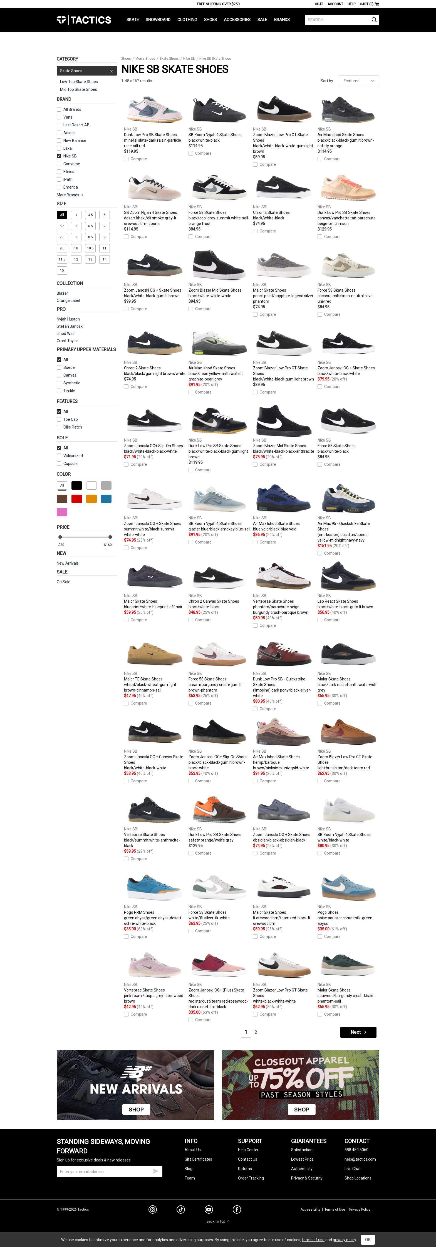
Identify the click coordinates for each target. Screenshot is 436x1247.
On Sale (63, 582)
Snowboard (158, 19)
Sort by (327, 81)
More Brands (70, 195)
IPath (68, 179)
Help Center (248, 1150)
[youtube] (209, 1211)
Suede (69, 367)
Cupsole (70, 463)
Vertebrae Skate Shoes (284, 587)
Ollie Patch (72, 427)
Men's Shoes (145, 59)
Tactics (84, 20)
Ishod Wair (66, 333)
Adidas (69, 133)
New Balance (74, 140)
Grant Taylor (67, 341)
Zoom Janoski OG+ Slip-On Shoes (155, 429)
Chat (319, 4)
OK (368, 1240)
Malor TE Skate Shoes (155, 665)
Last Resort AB (76, 125)
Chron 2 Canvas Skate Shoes (219, 585)
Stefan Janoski (70, 326)
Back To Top (218, 1221)
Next (359, 1032)
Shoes (210, 19)
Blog (188, 1168)
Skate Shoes (87, 71)
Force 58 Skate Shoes (219, 198)
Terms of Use (334, 1209)
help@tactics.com (360, 1159)
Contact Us (247, 1159)
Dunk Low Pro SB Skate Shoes (155, 121)
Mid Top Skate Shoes (78, 89)
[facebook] (237, 1211)
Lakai (68, 148)
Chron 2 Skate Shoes (284, 196)
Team (190, 1178)
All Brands (72, 109)
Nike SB (67, 156)
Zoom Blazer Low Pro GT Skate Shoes (284, 124)
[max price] (110, 545)
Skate (133, 19)
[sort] (359, 80)
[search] (342, 20)
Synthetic (68, 383)
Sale (262, 19)
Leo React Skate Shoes (348, 585)
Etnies (68, 171)
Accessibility (310, 1209)
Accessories (237, 19)
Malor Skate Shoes (284, 276)
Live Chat (353, 1168)
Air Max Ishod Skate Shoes (348, 121)
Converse (71, 164)
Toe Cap (70, 419)
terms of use (313, 1240)
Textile (66, 391)
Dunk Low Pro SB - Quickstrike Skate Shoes (284, 668)
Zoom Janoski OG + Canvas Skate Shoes (155, 743)
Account (335, 4)
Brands (282, 19)
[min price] (64, 545)
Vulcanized (73, 456)
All (62, 359)
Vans (67, 117)
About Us (193, 1150)
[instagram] (152, 1210)
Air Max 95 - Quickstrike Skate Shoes (348, 512)
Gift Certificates (198, 1159)
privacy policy (344, 1240)
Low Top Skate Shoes (79, 81)
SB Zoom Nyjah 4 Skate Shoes (219, 118)
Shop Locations (358, 1178)
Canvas (69, 375)
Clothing (187, 19)
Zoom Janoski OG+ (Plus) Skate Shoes (219, 979)
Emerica (70, 187)
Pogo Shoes (348, 898)
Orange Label (68, 300)
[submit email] (155, 1170)
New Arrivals (68, 563)
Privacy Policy (359, 1209)
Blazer (62, 293)
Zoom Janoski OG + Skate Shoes (155, 274)
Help (351, 4)
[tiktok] (181, 1210)
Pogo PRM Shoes (155, 898)
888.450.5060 (356, 1150)
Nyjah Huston (68, 319)
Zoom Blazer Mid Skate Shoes (219, 274)
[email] (109, 1171)
